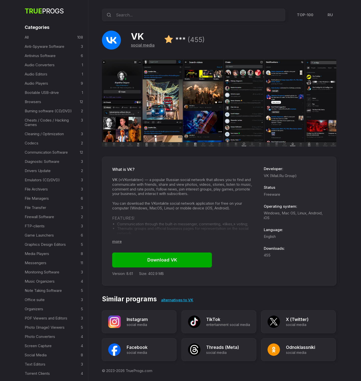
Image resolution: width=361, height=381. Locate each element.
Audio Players (36, 83)
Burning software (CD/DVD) (48, 111)
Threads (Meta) (222, 347)
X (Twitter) (297, 319)
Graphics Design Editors (45, 244)
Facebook (137, 347)
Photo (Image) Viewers (45, 327)
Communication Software (46, 152)
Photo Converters (40, 336)
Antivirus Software (40, 55)
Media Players (37, 253)
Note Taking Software (43, 290)
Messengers (35, 262)
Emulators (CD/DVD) (42, 180)
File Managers (37, 198)
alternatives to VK (177, 300)
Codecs (31, 143)
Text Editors (35, 364)
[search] (108, 15)
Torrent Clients (37, 373)
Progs (44, 11)
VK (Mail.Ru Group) (280, 175)
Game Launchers (39, 235)
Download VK (162, 259)
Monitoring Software (42, 272)
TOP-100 (305, 14)
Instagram (137, 319)
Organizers (34, 309)
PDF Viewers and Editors (46, 318)
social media (143, 45)
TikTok (213, 319)
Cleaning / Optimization (44, 133)
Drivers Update (38, 170)
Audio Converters (40, 65)
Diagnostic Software (42, 161)
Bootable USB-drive (42, 92)
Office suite (35, 299)
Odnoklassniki (300, 347)
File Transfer (35, 207)
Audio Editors (36, 74)
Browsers (33, 101)
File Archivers (36, 189)
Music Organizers (40, 281)
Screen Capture (38, 345)
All (27, 37)
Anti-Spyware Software (44, 46)
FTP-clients (35, 226)
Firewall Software (39, 216)
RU (330, 14)
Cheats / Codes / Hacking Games (47, 122)
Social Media (36, 355)
